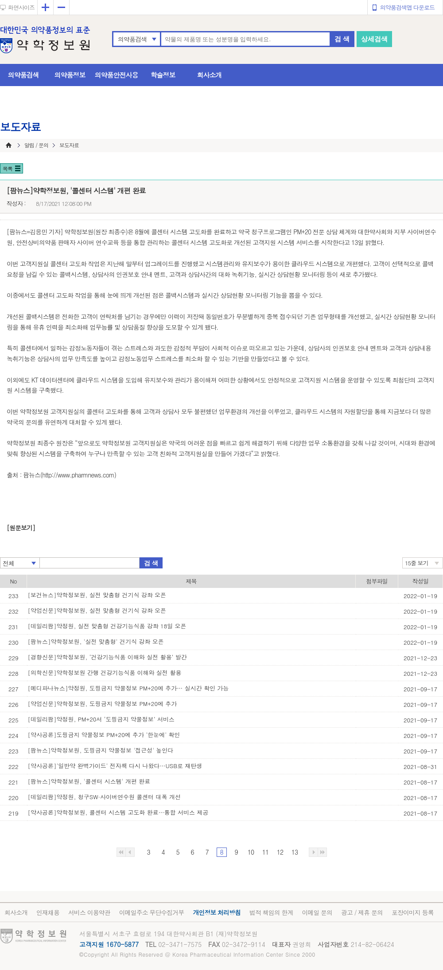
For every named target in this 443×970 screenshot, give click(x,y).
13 (294, 852)
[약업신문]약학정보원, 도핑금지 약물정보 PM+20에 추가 (102, 703)
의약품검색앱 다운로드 (407, 7)
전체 (8, 563)
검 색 (342, 39)
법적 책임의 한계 (271, 912)
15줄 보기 (416, 563)
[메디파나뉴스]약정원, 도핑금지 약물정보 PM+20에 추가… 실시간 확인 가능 (128, 688)
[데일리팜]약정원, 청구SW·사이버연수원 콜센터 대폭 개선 (104, 796)
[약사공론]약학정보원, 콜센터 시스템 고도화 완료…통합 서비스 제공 (118, 812)
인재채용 (47, 912)
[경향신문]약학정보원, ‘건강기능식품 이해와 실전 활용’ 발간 (107, 657)
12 (280, 852)
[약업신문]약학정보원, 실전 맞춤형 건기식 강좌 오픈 (97, 610)
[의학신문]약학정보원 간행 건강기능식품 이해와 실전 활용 (105, 672)
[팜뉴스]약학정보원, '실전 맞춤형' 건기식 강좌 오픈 (96, 641)
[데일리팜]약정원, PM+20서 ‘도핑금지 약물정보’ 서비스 (101, 719)
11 (265, 852)
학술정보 (163, 74)
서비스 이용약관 (89, 912)
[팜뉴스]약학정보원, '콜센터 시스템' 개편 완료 (89, 781)
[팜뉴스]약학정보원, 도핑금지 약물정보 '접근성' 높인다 (101, 750)
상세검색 (374, 39)
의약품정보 (69, 74)
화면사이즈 (21, 7)
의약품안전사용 (116, 74)
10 (251, 852)
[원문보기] (21, 527)
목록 (7, 168)
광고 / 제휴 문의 (362, 912)
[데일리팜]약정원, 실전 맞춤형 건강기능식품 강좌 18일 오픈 (107, 626)
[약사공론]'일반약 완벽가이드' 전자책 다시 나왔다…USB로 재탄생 (115, 765)
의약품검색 (132, 39)
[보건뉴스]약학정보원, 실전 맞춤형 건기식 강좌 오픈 (97, 595)
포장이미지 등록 (413, 912)
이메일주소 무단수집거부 (151, 912)
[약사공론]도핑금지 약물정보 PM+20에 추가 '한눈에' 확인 (104, 734)
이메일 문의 (317, 912)
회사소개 (209, 74)
